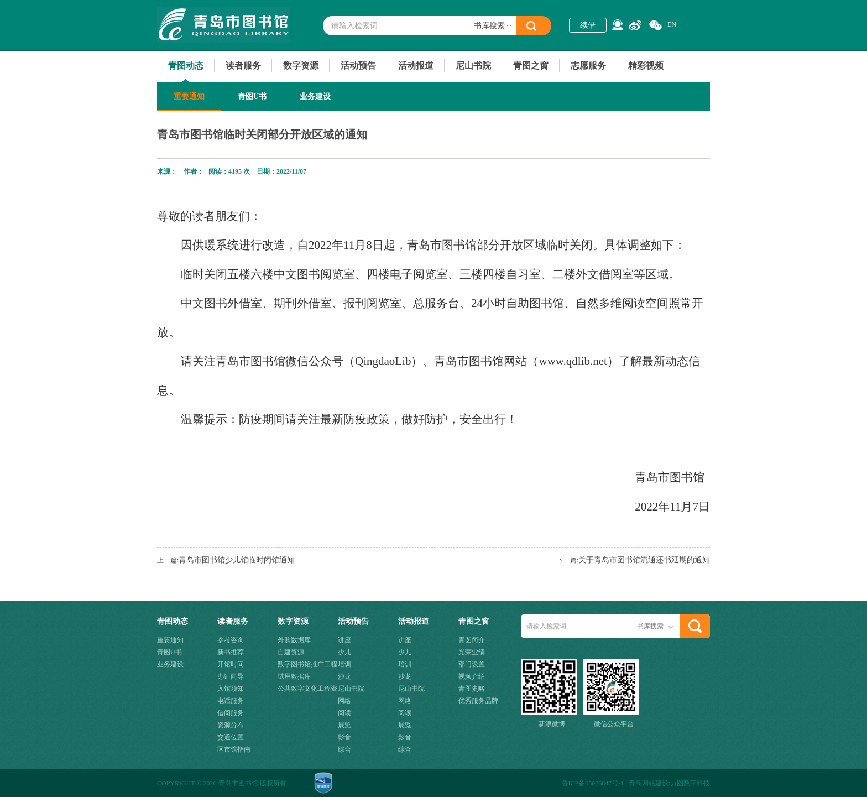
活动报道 (415, 65)
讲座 (344, 640)
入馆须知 (230, 688)
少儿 (344, 652)
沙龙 (344, 676)
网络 (344, 701)
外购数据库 (294, 640)
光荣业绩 (471, 652)
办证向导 (230, 676)
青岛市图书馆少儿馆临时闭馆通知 (237, 560)
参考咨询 (230, 640)
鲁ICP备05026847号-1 (593, 783)
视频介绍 (471, 676)
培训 (344, 664)
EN (671, 24)
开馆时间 (230, 664)
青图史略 (471, 688)
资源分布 (230, 725)
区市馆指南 (233, 749)
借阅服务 (230, 713)
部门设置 (471, 664)
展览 (344, 725)
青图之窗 (531, 65)
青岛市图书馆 (223, 25)
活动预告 (358, 65)
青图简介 (471, 640)
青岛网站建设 (648, 783)
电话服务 (230, 701)
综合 (344, 749)
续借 (588, 25)
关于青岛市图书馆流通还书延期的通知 (644, 560)
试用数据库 (294, 676)
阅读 (344, 713)
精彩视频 (646, 65)
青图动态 (185, 65)
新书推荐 (230, 652)
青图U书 (252, 96)
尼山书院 (473, 65)
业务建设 (315, 96)
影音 (344, 737)
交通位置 (230, 737)
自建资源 (291, 652)
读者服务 (243, 65)
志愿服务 (588, 65)
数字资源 (300, 65)
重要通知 (189, 96)
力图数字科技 (690, 783)
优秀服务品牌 (478, 701)
